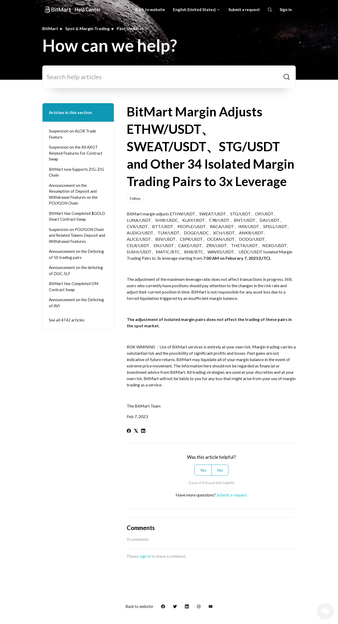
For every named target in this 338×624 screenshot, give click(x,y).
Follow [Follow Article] (135, 198)
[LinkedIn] (143, 431)
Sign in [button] (286, 9)
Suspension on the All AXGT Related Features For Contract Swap (75, 153)
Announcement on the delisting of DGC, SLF (76, 270)
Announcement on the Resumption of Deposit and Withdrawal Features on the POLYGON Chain (73, 194)
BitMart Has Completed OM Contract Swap (73, 286)
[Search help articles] (169, 76)
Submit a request (244, 9)
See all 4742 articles (66, 320)
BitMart (50, 28)
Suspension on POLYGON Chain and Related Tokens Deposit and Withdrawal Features (77, 235)
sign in (145, 556)
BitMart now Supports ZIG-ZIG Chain (76, 172)
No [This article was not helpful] (220, 469)
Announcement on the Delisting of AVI (76, 302)
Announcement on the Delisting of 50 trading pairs (76, 254)
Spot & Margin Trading (87, 28)
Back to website (150, 9)
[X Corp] (136, 431)
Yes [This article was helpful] (203, 469)
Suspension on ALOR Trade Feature (72, 134)
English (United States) (196, 9)
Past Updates (130, 28)
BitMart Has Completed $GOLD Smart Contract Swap (77, 216)
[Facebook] (129, 431)
